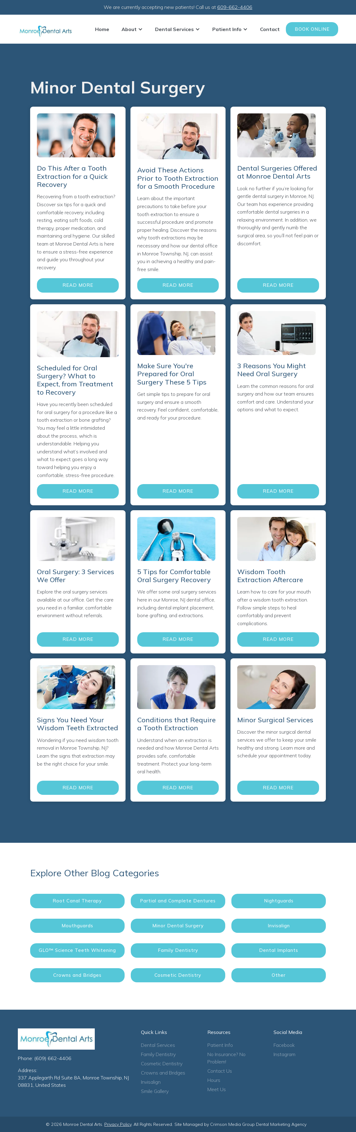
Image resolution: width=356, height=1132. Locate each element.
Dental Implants (278, 950)
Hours (213, 1080)
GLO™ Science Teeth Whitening (77, 950)
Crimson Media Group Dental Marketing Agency (258, 1124)
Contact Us (219, 1071)
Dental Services (158, 1045)
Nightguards (279, 901)
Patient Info (220, 1045)
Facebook (284, 1045)
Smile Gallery (155, 1091)
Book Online (312, 29)
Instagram (284, 1054)
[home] (45, 31)
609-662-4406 (234, 7)
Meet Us (216, 1089)
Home (102, 29)
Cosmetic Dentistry (177, 975)
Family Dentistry (178, 950)
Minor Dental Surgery (178, 926)
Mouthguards (77, 926)
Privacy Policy (117, 1124)
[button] (132, 29)
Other (279, 975)
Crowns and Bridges (77, 975)
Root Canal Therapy (77, 901)
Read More (77, 285)
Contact (270, 29)
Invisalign (279, 926)
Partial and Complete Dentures (178, 901)
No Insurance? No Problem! (226, 1058)
